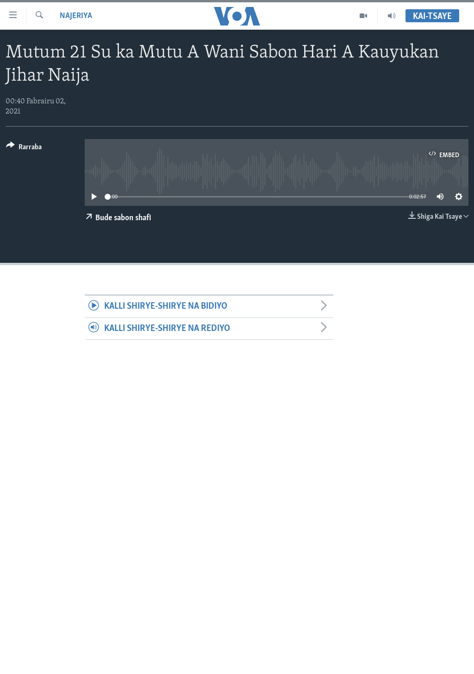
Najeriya (76, 16)
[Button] (24, 148)
